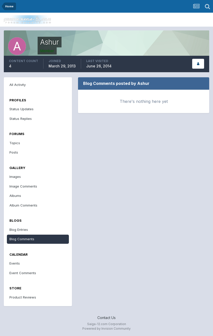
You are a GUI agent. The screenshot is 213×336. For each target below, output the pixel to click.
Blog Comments (21, 239)
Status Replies (20, 119)
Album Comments (23, 205)
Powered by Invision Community (106, 328)
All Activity (17, 85)
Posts (13, 152)
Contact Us (106, 317)
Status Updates (21, 109)
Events (14, 263)
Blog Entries (18, 230)
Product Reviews (22, 297)
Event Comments (22, 273)
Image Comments (23, 186)
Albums (15, 196)
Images (15, 177)
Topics (14, 143)
